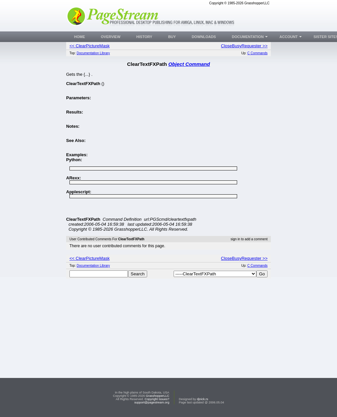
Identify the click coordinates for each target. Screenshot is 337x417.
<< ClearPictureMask (89, 45)
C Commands (257, 53)
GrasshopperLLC (157, 395)
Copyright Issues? (157, 399)
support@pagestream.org (151, 402)
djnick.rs (202, 399)
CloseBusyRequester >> (244, 45)
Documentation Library (93, 53)
